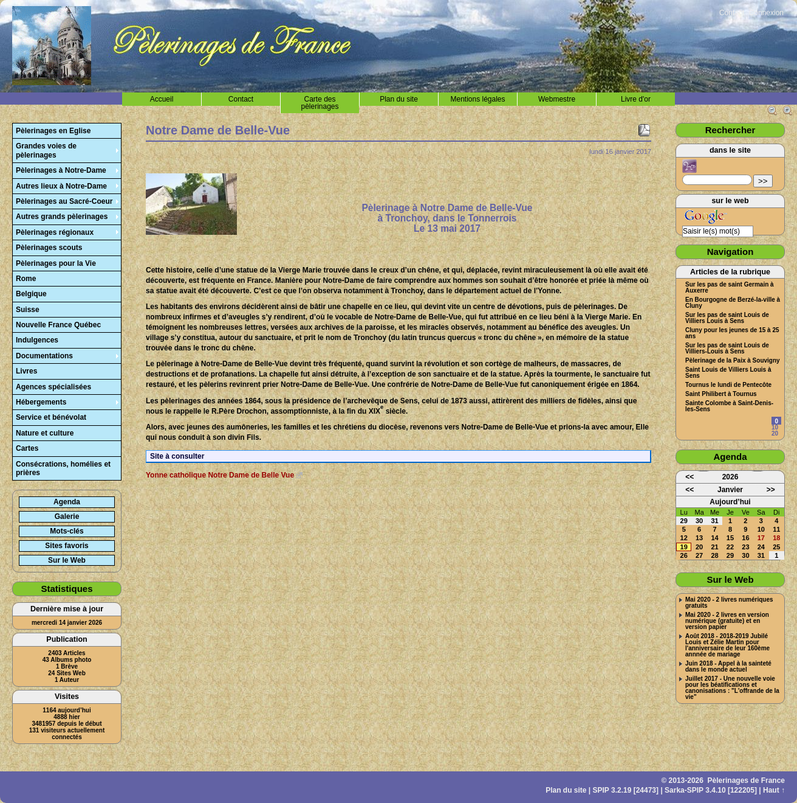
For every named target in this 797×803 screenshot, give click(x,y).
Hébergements (41, 402)
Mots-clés (66, 531)
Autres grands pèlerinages (62, 216)
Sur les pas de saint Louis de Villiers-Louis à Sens (727, 348)
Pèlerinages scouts (49, 247)
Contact (731, 13)
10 (774, 427)
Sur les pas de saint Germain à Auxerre (729, 288)
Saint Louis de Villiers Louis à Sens (728, 373)
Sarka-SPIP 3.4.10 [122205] (711, 790)
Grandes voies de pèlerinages (46, 150)
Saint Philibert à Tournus (721, 394)
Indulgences (37, 340)
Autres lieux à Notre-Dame (61, 186)
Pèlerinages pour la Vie (56, 263)
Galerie (67, 516)
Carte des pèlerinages (319, 103)
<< (689, 477)
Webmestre (556, 99)
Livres (26, 371)
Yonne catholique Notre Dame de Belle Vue (220, 475)
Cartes (27, 448)
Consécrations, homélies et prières (63, 468)
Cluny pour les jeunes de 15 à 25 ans (732, 333)
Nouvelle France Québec (58, 325)
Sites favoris (66, 545)
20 (774, 433)
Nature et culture (45, 433)
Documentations (44, 356)
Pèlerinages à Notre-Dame (61, 170)
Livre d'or (636, 99)
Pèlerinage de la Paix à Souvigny (732, 361)
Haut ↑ (774, 790)
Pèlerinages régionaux (55, 232)
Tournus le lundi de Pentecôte (728, 385)
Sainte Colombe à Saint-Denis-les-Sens (729, 406)
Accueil (162, 99)
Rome (26, 278)
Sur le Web (67, 560)
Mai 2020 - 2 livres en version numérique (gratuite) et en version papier (727, 621)
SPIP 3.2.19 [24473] (626, 790)
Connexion (766, 13)
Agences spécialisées (53, 387)
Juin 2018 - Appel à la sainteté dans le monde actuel (728, 667)
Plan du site (399, 99)
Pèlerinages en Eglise (53, 131)
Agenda (66, 502)
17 (761, 537)
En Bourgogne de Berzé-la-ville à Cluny (732, 303)
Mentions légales (477, 99)
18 (776, 537)
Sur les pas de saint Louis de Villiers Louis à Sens (727, 318)
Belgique (31, 294)
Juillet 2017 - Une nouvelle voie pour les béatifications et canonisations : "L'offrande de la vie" (732, 688)
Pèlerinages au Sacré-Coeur (64, 201)
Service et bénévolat (51, 417)
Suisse (27, 309)
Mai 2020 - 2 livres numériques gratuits (729, 603)
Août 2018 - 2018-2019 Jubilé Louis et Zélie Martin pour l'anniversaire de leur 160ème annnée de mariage (727, 645)
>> (763, 181)
